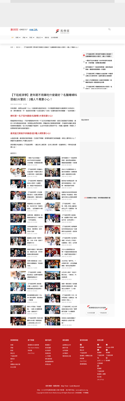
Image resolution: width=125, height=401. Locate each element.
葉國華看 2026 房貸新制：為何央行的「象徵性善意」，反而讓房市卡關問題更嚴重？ (35, 206)
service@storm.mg (82, 390)
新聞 (18, 37)
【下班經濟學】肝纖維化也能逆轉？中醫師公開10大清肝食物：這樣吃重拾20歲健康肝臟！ (35, 171)
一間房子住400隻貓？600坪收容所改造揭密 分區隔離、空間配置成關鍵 (35, 160)
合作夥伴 (65, 353)
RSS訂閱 (13, 367)
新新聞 (30, 350)
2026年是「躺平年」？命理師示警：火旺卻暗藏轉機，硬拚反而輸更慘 (69, 263)
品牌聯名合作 (66, 345)
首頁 (11, 47)
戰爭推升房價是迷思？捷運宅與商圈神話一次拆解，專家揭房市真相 (69, 183)
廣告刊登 (65, 348)
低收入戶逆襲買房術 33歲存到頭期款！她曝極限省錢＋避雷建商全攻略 (69, 171)
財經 (32, 37)
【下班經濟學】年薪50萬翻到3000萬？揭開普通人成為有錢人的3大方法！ (35, 320)
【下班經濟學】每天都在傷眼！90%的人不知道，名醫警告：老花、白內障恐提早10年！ (69, 240)
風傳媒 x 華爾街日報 (86, 356)
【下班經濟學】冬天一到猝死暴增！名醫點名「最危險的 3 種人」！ (69, 297)
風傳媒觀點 (83, 364)
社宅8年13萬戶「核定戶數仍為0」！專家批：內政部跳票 (69, 274)
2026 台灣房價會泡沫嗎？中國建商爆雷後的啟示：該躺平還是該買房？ (69, 251)
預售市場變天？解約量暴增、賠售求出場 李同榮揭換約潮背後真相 (35, 251)
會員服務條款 (49, 361)
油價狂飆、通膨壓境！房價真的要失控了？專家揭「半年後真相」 (35, 217)
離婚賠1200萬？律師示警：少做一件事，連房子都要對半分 (35, 240)
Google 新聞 (110, 347)
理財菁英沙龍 (66, 356)
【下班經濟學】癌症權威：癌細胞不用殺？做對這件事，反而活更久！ (69, 217)
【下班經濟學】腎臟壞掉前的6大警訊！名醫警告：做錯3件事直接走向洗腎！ (35, 183)
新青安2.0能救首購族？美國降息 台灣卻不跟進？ (69, 320)
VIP (12, 37)
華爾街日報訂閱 (15, 364)
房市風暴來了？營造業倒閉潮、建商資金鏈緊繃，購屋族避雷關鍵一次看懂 (69, 160)
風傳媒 (82, 347)
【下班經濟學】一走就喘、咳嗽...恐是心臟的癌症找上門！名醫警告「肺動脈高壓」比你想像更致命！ (69, 206)
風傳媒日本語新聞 (33, 345)
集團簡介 (48, 345)
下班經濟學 (13, 356)
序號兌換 (48, 364)
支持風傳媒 (54, 37)
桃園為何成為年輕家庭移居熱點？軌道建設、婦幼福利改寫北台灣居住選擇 (69, 194)
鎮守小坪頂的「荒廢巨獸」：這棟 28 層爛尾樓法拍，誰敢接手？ (34, 308)
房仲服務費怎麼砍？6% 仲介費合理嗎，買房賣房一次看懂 (35, 297)
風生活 (39, 37)
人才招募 (48, 356)
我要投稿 (48, 353)
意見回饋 (48, 348)
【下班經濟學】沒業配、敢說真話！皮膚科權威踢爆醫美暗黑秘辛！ (35, 274)
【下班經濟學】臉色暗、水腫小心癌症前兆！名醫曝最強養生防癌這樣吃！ (35, 286)
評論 (25, 37)
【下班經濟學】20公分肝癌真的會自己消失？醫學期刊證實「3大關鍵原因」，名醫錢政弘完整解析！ (69, 309)
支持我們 (48, 350)
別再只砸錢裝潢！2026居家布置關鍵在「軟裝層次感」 (35, 263)
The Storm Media (33, 348)
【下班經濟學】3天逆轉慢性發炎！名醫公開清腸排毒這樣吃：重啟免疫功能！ (35, 194)
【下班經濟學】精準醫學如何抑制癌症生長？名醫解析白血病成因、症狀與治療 (69, 229)
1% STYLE (31, 353)
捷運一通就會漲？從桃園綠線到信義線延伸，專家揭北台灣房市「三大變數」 (69, 286)
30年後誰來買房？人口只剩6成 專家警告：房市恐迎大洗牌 (35, 228)
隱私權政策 (48, 359)
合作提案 (65, 350)
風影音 (47, 37)
